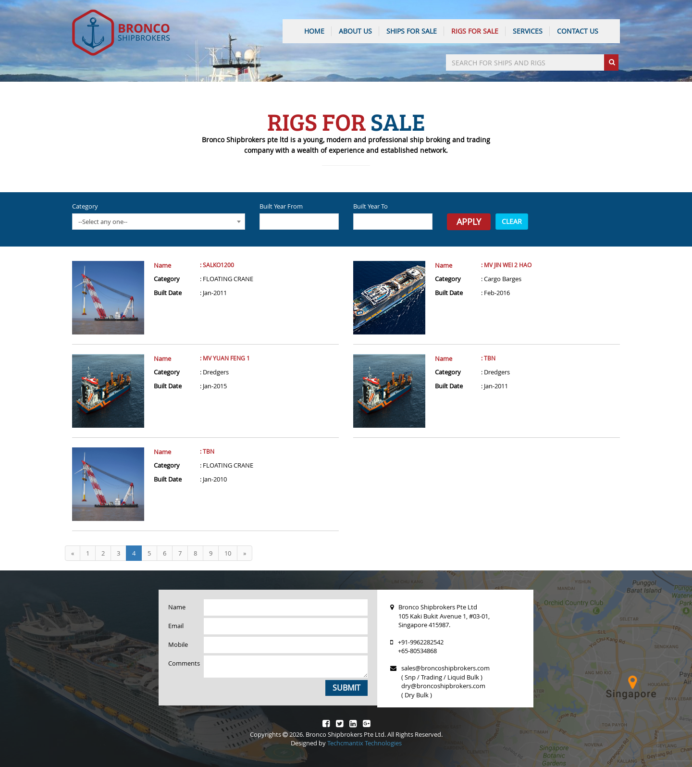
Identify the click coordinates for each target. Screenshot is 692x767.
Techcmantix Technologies (364, 743)
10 (227, 553)
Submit (346, 687)
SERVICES (528, 31)
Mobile (178, 644)
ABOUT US (355, 31)
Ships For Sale (411, 31)
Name (162, 265)
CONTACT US (577, 31)
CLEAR (512, 221)
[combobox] (158, 221)
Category (85, 206)
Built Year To (370, 206)
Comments (182, 663)
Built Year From (281, 206)
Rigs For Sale (474, 31)
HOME (314, 31)
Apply (469, 221)
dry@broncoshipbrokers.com (443, 685)
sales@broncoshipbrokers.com (445, 668)
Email (176, 625)
